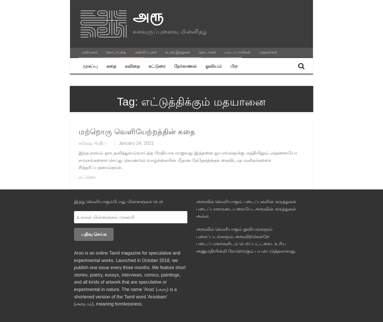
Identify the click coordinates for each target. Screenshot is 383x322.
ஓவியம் (213, 65)
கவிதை (132, 65)
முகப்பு (90, 65)
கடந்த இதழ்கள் (178, 52)
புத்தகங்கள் (268, 52)
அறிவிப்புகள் (145, 52)
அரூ (148, 16)
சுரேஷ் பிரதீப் (92, 143)
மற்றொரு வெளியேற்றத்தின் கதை (137, 131)
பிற (234, 65)
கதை (111, 65)
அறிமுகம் (89, 52)
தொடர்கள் (207, 52)
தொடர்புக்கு (116, 52)
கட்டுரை (156, 65)
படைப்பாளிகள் (237, 52)
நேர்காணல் (185, 65)
